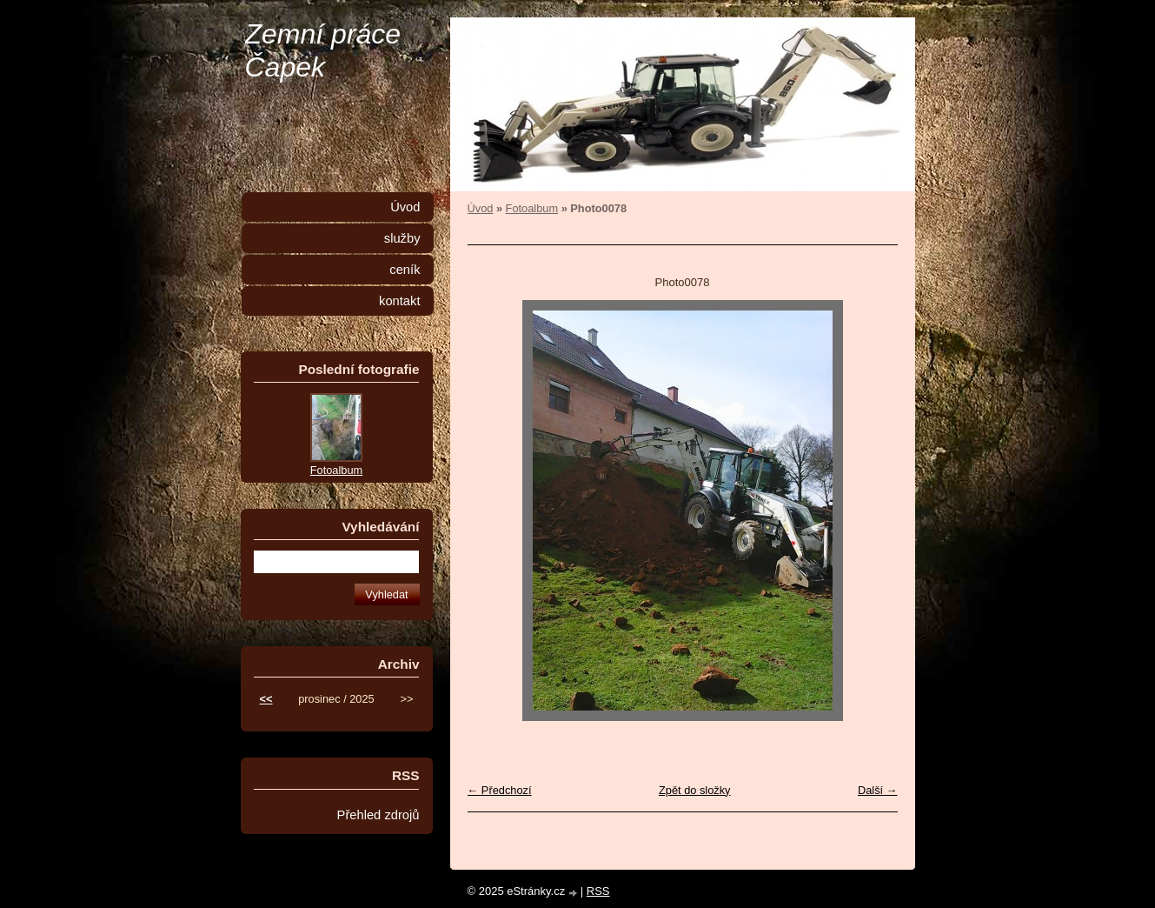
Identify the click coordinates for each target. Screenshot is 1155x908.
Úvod (481, 208)
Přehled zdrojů (378, 815)
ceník (404, 270)
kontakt (399, 301)
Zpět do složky (695, 790)
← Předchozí (500, 790)
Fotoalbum (532, 208)
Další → (878, 790)
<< (266, 698)
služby (402, 238)
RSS (598, 891)
